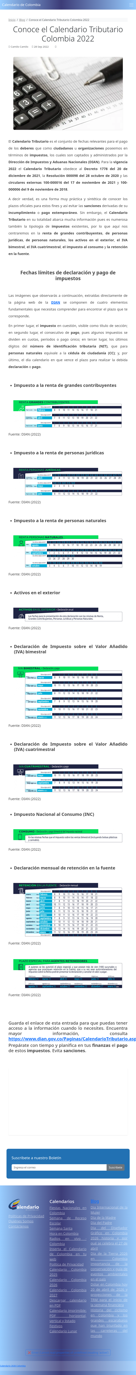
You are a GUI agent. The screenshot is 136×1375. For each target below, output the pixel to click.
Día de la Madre (103, 1217)
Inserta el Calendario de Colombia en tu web (68, 1254)
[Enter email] (59, 1167)
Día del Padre (101, 1222)
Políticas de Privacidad (26, 1216)
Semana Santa (61, 1228)
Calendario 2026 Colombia (13, 1365)
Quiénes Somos (21, 1221)
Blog (95, 1201)
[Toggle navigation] (131, 4)
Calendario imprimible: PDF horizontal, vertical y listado (68, 1315)
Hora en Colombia (64, 1233)
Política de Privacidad (67, 1264)
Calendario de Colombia (21, 4)
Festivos (56, 1326)
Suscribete (115, 1167)
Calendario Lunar (63, 1331)
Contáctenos (19, 1226)
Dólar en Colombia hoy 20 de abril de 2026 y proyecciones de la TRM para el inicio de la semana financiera (109, 1294)
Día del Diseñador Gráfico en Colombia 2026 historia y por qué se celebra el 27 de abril (109, 1238)
